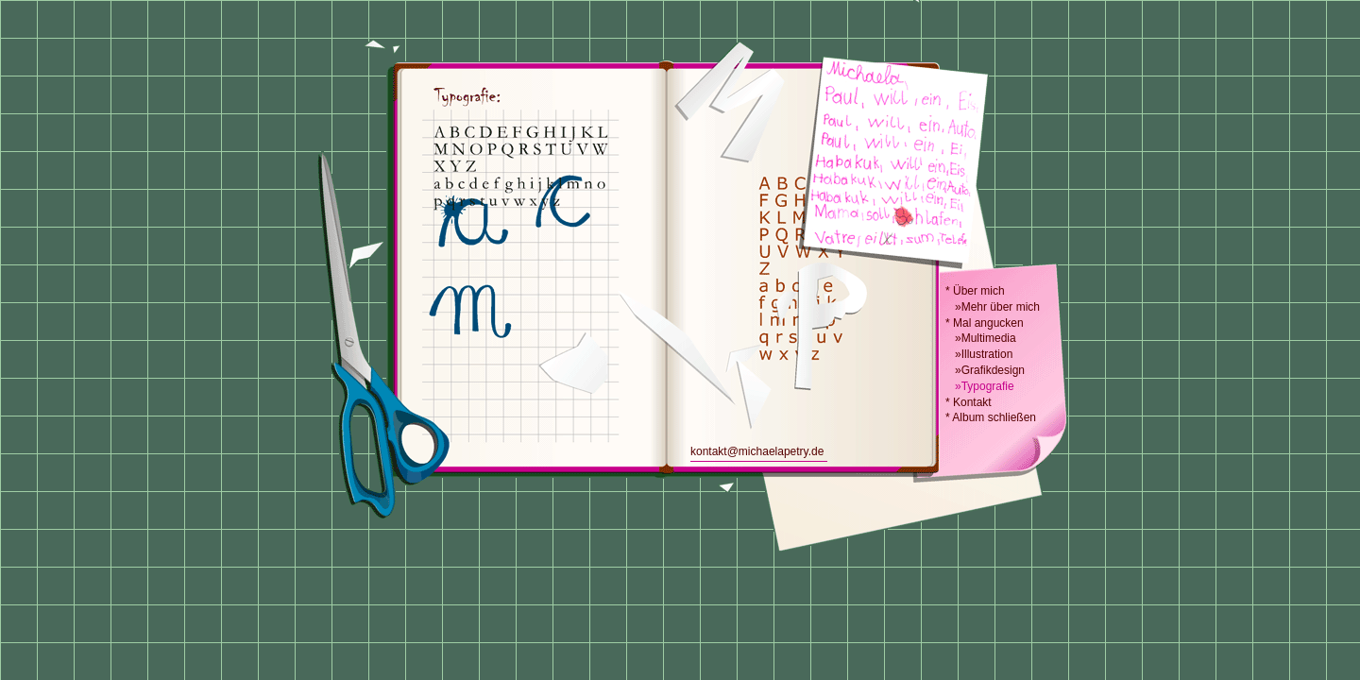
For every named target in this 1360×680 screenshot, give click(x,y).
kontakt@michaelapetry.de (757, 451)
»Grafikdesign (985, 370)
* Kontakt (968, 402)
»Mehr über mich (992, 307)
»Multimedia (980, 338)
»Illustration (978, 354)
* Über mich (975, 291)
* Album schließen (990, 417)
